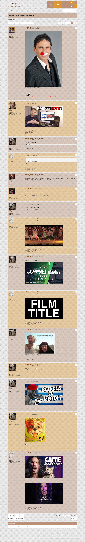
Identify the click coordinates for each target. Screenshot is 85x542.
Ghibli (10, 158)
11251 (12, 36)
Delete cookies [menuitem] (71, 533)
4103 (12, 183)
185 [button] (66, 23)
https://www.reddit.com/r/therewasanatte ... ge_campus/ (37, 195)
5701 (12, 197)
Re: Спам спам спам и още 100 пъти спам (34, 27)
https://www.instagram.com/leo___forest (33, 369)
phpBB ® (13, 538)
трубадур (10, 194)
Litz (9, 180)
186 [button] (68, 23)
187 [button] (70, 23)
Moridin (13, 19)
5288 (12, 112)
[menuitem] (72, 2)
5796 (12, 161)
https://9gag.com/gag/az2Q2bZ (31, 209)
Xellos (10, 145)
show (29, 144)
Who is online (12, 523)
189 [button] (74, 23)
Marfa (10, 33)
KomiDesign (25, 538)
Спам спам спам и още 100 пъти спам (21, 16)
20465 (12, 148)
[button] (59, 23)
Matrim (10, 109)
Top (76, 533)
